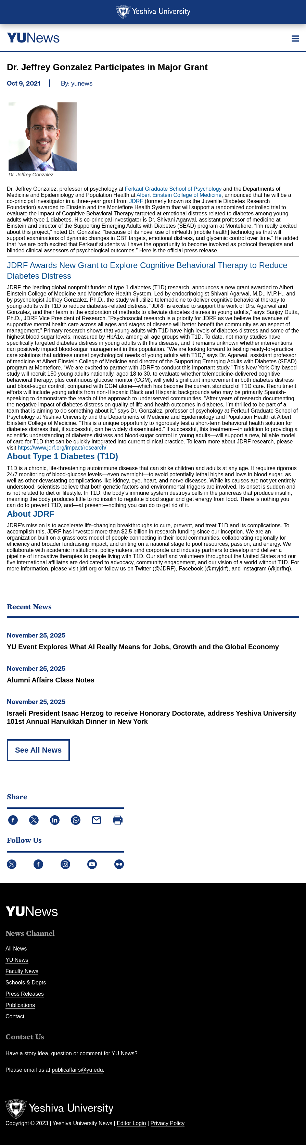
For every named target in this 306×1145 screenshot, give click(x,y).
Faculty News (21, 971)
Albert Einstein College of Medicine (179, 195)
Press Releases (24, 994)
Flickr (119, 864)
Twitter (11, 864)
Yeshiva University (153, 12)
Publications (20, 1005)
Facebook (38, 864)
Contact (14, 1016)
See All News (38, 750)
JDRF (136, 201)
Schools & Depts (25, 982)
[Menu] (295, 38)
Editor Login (131, 1123)
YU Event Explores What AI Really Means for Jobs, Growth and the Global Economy (143, 647)
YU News (16, 960)
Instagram (65, 864)
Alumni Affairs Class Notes (50, 680)
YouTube (92, 864)
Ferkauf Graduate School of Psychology (173, 189)
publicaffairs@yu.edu (77, 1070)
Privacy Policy (168, 1123)
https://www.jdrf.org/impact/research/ (62, 448)
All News (16, 949)
